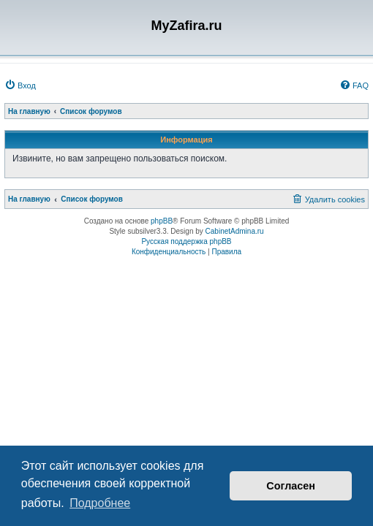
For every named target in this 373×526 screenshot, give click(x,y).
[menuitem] (20, 85)
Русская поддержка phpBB (186, 241)
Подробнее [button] (99, 503)
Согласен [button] (290, 486)
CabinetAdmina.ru (235, 231)
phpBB (162, 221)
